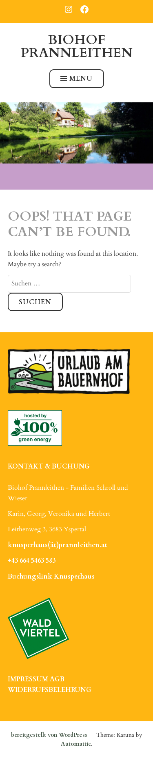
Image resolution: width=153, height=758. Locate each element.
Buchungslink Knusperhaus (51, 576)
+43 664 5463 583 (31, 560)
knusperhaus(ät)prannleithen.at (57, 545)
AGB (57, 679)
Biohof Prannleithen (77, 46)
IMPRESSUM (28, 679)
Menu (76, 78)
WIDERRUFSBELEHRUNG (49, 689)
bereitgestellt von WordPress (49, 735)
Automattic (76, 744)
